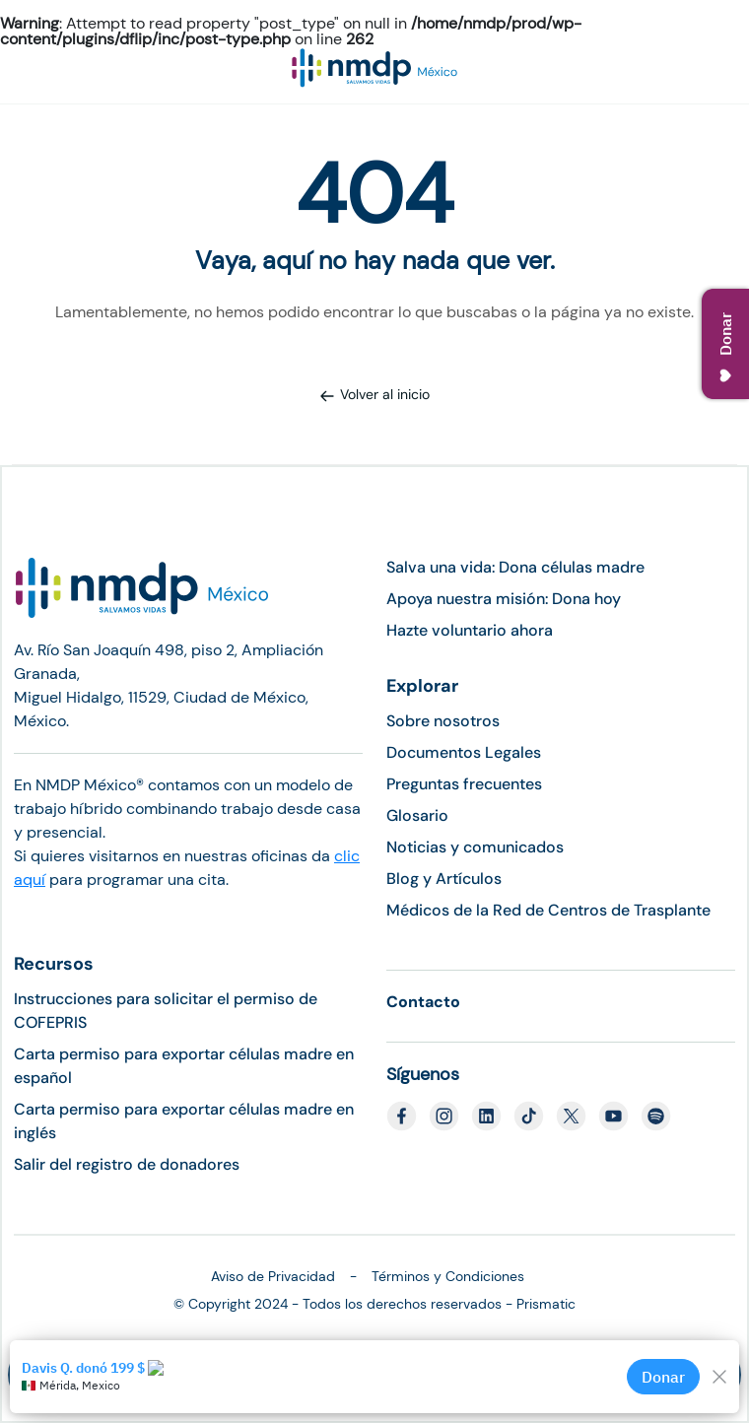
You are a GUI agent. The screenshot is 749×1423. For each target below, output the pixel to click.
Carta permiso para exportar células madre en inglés (184, 1121)
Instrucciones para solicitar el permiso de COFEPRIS (165, 1010)
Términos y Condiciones (448, 1276)
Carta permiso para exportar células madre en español (184, 1066)
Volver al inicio (374, 394)
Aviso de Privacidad (273, 1276)
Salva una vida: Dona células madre (515, 567)
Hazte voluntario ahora (469, 630)
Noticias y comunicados (475, 847)
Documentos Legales (463, 752)
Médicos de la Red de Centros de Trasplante (548, 910)
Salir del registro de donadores (126, 1164)
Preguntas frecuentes (464, 784)
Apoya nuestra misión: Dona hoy (503, 598)
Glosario (417, 815)
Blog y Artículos (444, 878)
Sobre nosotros (443, 721)
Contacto (423, 1001)
